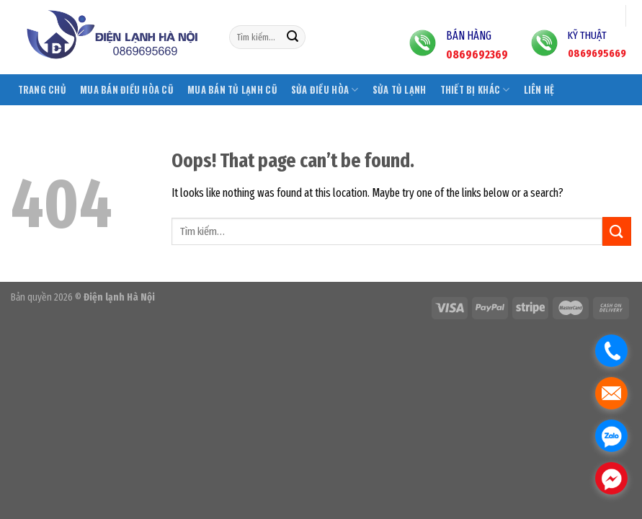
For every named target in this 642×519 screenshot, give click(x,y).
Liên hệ (539, 90)
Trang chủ (42, 90)
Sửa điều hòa (325, 90)
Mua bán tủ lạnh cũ (232, 90)
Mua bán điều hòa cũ (127, 90)
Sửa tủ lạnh (400, 90)
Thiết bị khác (475, 90)
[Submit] (292, 37)
